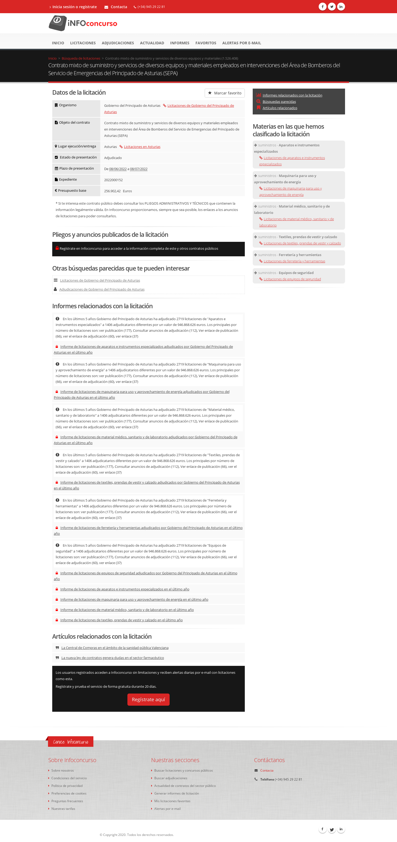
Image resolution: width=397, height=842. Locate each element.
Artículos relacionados (276, 107)
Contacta (115, 6)
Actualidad (152, 42)
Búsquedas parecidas (276, 101)
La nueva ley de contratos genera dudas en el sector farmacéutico (110, 657)
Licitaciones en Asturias (139, 146)
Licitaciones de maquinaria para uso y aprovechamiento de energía (290, 191)
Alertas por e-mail (241, 42)
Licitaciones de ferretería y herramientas (292, 261)
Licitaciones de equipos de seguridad (290, 279)
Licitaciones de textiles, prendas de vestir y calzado (300, 243)
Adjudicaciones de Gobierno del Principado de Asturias (99, 289)
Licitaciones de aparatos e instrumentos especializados (292, 160)
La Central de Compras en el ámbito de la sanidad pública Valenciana (112, 647)
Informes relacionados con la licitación (289, 95)
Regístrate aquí (148, 699)
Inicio (58, 42)
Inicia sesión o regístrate (73, 6)
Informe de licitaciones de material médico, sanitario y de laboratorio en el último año (125, 609)
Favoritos (205, 42)
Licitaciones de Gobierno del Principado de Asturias (97, 280)
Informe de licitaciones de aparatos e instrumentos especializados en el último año (122, 589)
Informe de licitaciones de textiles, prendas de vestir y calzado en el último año (119, 620)
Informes (179, 42)
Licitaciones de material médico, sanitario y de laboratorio (296, 222)
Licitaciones (83, 42)
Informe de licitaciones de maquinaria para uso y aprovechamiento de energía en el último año (132, 599)
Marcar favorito (224, 92)
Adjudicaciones (118, 42)
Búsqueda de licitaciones (81, 58)
